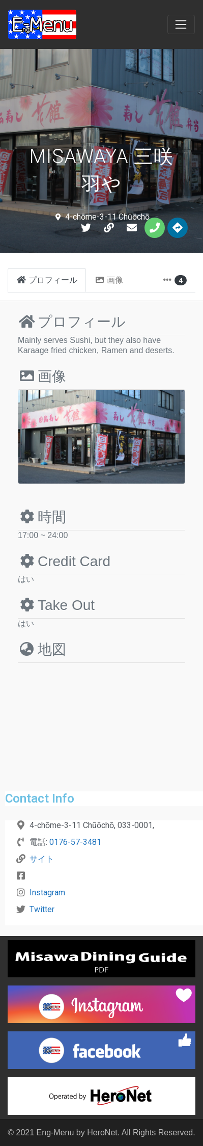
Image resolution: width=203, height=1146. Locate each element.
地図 (42, 649)
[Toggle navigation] (181, 24)
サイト (42, 859)
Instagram (47, 892)
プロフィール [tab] (46, 280)
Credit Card (64, 561)
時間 (42, 517)
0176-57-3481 (75, 842)
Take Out (56, 605)
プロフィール (72, 322)
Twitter (42, 909)
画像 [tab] (109, 280)
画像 (42, 376)
